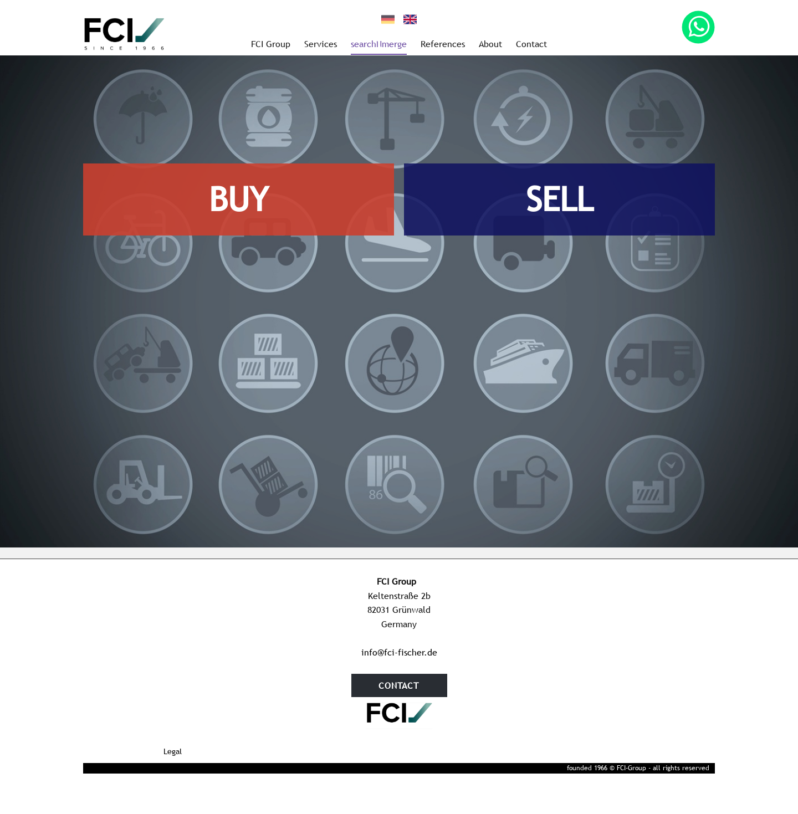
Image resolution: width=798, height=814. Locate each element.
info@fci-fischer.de (399, 652)
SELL (559, 199)
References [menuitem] (443, 44)
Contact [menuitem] (531, 44)
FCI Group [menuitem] (270, 44)
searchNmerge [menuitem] (379, 44)
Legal (172, 751)
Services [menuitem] (320, 44)
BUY (238, 199)
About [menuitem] (490, 44)
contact (398, 685)
